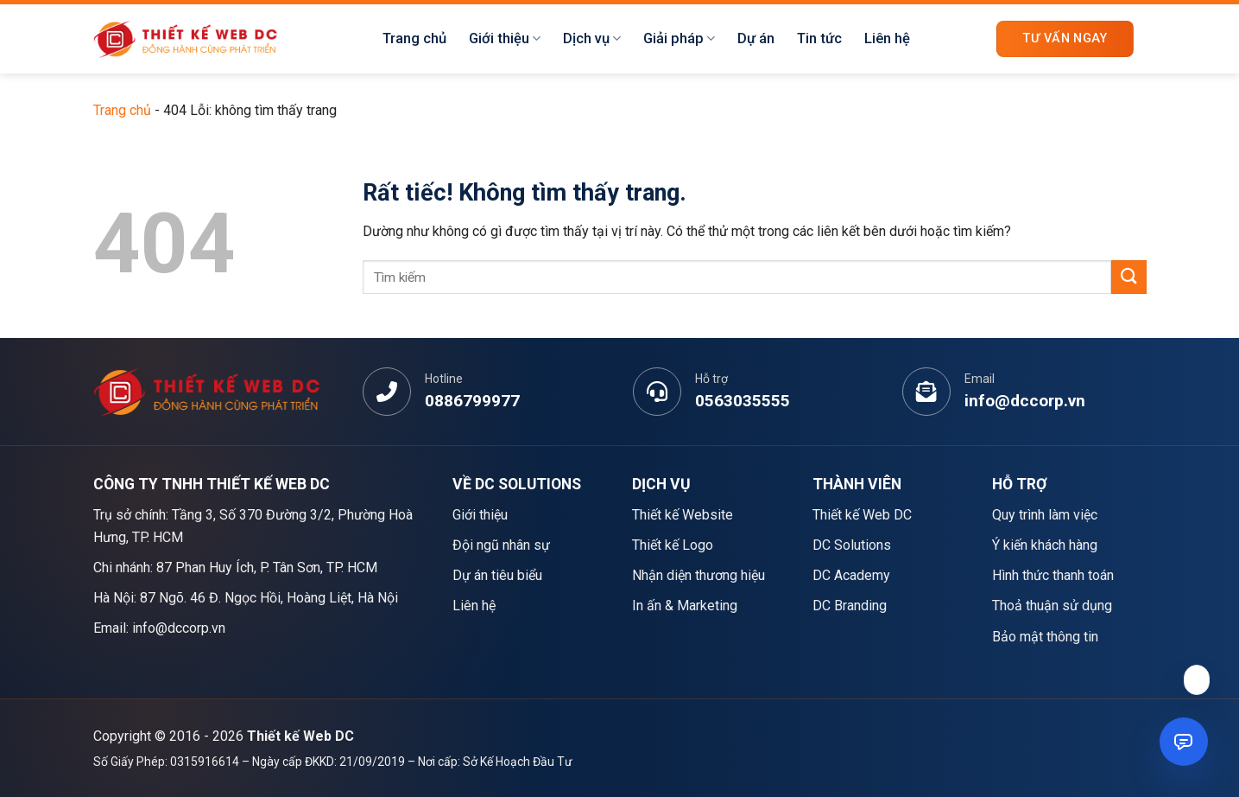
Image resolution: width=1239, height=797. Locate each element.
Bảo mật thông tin (1045, 636)
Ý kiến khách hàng (1044, 545)
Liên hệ (887, 38)
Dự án (755, 38)
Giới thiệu (504, 39)
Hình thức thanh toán (1053, 575)
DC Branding (849, 605)
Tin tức (819, 38)
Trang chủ (414, 38)
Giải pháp (679, 39)
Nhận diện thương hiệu (698, 575)
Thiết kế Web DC (862, 515)
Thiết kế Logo (672, 545)
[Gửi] (1128, 277)
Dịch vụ (592, 39)
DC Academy (851, 575)
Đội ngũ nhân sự (501, 545)
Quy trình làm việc (1044, 515)
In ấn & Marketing (684, 605)
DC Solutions (851, 545)
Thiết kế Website (682, 515)
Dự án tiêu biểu (497, 575)
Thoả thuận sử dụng (1052, 605)
